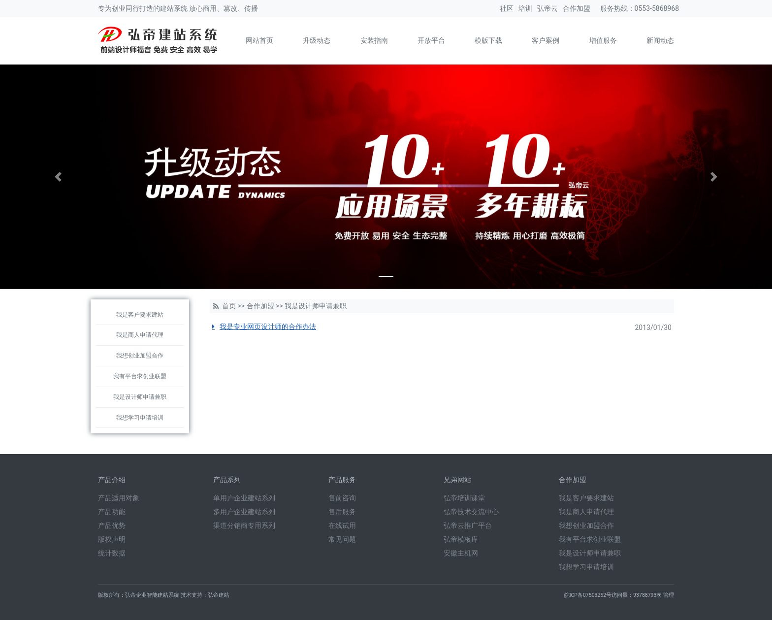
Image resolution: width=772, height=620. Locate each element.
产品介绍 (112, 480)
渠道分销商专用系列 (244, 525)
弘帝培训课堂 (464, 498)
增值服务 (603, 40)
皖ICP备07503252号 (588, 595)
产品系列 (227, 480)
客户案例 (545, 40)
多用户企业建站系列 (244, 512)
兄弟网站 (457, 480)
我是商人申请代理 (139, 334)
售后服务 (342, 512)
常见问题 (342, 539)
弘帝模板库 (461, 539)
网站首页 (259, 40)
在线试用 (342, 525)
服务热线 (614, 8)
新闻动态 (660, 40)
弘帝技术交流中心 (471, 512)
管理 (668, 595)
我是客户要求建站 (139, 314)
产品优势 (112, 525)
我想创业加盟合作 (139, 355)
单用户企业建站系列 (244, 498)
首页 (229, 306)
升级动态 (316, 40)
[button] (58, 177)
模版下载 (488, 40)
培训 (525, 8)
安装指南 (374, 40)
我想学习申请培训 (139, 417)
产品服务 (342, 480)
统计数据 (112, 553)
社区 (507, 8)
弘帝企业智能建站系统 (152, 595)
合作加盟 (576, 8)
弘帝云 (547, 8)
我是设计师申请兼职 (139, 396)
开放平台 (431, 40)
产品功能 (112, 512)
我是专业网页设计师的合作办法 (268, 326)
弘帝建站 (218, 595)
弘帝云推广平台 (468, 525)
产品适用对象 (118, 498)
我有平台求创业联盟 (139, 376)
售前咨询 (342, 498)
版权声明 (112, 539)
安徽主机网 (461, 553)
